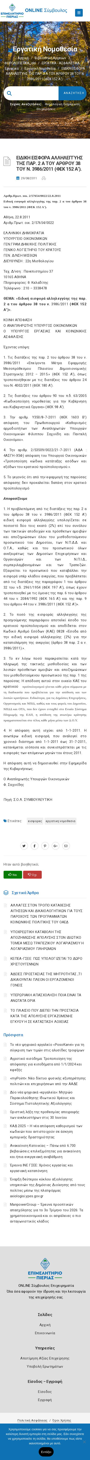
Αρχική (23, 58)
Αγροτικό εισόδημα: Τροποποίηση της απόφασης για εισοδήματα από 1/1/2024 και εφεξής (46, 1064)
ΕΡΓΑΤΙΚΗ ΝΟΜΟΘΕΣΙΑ (60, 821)
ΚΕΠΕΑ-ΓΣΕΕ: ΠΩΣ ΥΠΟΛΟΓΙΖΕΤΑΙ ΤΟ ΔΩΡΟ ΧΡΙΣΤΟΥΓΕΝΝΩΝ (46, 961)
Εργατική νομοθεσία (40, 68)
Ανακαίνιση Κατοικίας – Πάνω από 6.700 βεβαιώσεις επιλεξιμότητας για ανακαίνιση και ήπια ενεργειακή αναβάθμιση (45, 1151)
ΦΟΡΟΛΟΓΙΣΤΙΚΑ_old (20, 63)
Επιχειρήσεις (46, 109)
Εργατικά (12, 68)
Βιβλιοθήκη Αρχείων (50, 58)
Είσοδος (45, 1392)
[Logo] (45, 1272)
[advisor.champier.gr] (66, 846)
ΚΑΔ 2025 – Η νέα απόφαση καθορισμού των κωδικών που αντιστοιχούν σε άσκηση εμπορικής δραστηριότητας (46, 1131)
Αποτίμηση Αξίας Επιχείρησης (44, 1358)
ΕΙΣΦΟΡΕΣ (35, 821)
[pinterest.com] (45, 846)
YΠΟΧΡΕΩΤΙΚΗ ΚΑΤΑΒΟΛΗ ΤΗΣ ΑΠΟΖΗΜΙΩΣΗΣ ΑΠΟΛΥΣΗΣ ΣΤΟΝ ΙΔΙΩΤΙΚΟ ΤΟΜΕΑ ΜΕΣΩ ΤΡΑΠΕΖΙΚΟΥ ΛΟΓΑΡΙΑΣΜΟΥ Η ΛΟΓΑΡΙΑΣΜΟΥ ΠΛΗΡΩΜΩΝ (47, 940)
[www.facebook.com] (34, 846)
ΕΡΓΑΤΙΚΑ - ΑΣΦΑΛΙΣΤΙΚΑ (61, 63)
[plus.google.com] (55, 846)
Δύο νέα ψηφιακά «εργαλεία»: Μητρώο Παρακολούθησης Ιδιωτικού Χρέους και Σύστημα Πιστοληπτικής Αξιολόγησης (42, 1098)
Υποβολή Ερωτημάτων (45, 1366)
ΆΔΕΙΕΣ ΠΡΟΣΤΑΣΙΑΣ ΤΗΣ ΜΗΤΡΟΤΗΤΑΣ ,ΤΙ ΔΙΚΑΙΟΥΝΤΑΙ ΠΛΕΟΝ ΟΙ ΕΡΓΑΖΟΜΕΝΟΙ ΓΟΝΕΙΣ (46, 979)
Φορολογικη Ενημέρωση (62, 104)
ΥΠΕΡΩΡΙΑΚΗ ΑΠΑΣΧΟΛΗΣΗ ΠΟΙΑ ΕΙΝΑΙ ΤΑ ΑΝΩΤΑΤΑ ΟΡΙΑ (45, 998)
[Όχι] (84, 1444)
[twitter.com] (24, 846)
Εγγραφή (45, 1400)
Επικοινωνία (45, 1333)
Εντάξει (46, 1452)
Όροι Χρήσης (61, 1420)
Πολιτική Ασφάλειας (32, 1420)
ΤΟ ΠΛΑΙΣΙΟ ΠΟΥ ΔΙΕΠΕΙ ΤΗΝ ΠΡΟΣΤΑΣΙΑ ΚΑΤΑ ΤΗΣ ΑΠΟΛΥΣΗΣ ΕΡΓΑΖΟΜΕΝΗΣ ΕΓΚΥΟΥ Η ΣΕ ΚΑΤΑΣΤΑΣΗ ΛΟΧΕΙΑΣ (44, 1016)
